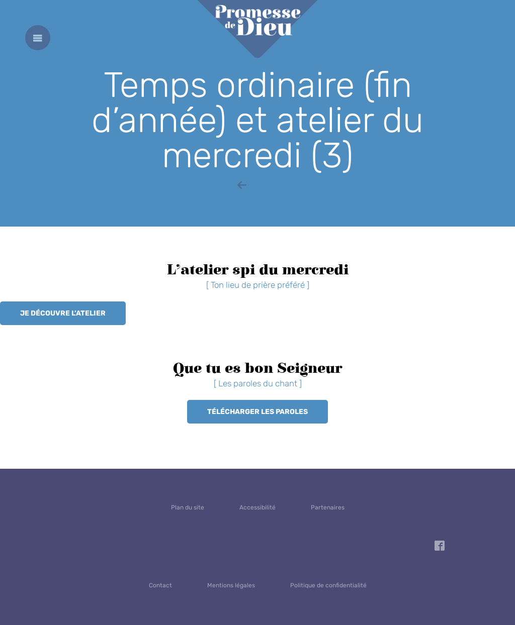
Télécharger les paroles (257, 411)
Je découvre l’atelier (63, 313)
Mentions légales (231, 585)
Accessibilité (257, 507)
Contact (160, 585)
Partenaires (328, 507)
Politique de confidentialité (328, 585)
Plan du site (187, 507)
